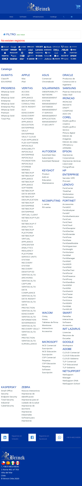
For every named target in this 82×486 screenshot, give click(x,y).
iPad (24, 81)
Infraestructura (38, 17)
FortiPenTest (68, 270)
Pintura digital (69, 133)
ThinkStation (68, 197)
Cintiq (44, 316)
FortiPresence (69, 276)
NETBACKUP (28, 172)
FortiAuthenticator (71, 216)
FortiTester (68, 294)
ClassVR (5, 78)
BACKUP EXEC (29, 100)
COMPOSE (68, 111)
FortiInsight (68, 249)
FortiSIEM (67, 285)
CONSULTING (28, 103)
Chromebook (48, 81)
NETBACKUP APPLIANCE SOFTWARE (28, 184)
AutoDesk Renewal (50, 161)
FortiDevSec (68, 231)
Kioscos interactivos (31, 390)
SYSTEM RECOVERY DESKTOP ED (28, 268)
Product (45, 174)
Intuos (45, 319)
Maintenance (48, 183)
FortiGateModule (70, 243)
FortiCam (67, 219)
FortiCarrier (68, 188)
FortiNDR (67, 264)
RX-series (46, 207)
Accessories (68, 204)
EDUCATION (28, 124)
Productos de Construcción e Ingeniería (69, 81)
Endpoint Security (9, 396)
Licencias (67, 332)
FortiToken (67, 297)
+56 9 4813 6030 (11, 466)
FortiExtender (69, 234)
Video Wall (67, 94)
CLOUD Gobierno (70, 358)
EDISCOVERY (28, 112)
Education (46, 180)
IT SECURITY (48, 124)
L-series (45, 204)
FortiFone (67, 237)
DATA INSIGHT (29, 106)
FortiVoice (67, 300)
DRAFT (66, 108)
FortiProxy (67, 279)
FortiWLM (67, 309)
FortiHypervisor (70, 246)
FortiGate (67, 240)
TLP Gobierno (69, 367)
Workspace (68, 345)
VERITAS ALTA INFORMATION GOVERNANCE (29, 319)
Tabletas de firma (50, 322)
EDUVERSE (6, 81)
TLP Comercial (69, 361)
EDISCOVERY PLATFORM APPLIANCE (28, 118)
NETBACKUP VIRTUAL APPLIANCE (28, 238)
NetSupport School (71, 383)
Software (23, 17)
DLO (24, 109)
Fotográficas (68, 167)
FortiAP (66, 213)
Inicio (11, 17)
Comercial (46, 78)
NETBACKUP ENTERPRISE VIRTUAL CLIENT (30, 211)
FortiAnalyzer (69, 210)
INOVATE (67, 105)
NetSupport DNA (70, 380)
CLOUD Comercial (71, 352)
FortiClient (67, 222)
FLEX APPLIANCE (30, 139)
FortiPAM (67, 267)
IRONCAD (67, 102)
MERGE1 (26, 169)
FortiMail (67, 255)
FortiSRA (67, 288)
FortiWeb (67, 306)
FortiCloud (67, 225)
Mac (24, 78)
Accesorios (47, 331)
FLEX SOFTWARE (30, 142)
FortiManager (69, 258)
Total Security (7, 399)
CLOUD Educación (71, 355)
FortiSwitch (68, 291)
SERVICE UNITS (29, 256)
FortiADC (67, 207)
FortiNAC (67, 261)
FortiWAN (67, 303)
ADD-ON (67, 114)
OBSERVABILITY (50, 91)
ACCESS (25, 91)
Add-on (45, 177)
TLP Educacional (70, 364)
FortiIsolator (68, 252)
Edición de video (70, 142)
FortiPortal (67, 273)
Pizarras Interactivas (72, 91)
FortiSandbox (69, 282)
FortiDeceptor (69, 228)
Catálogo (53, 17)
